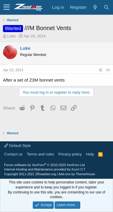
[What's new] (95, 7)
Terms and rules (40, 154)
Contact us (13, 154)
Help (90, 154)
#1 (108, 70)
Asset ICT (78, 169)
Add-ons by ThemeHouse (76, 174)
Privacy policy (70, 154)
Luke (11, 36)
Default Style (17, 145)
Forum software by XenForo (45, 165)
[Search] (106, 7)
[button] (6, 7)
